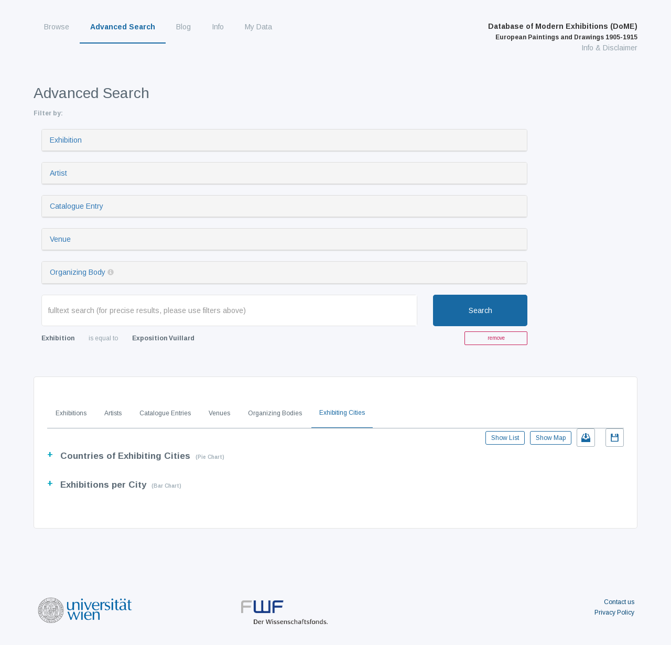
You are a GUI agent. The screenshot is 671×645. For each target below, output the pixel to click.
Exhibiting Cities (342, 412)
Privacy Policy (614, 612)
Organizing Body (77, 272)
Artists (113, 413)
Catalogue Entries (165, 413)
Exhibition (66, 140)
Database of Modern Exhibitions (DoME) (562, 31)
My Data (258, 27)
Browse (56, 27)
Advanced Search (122, 27)
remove (496, 338)
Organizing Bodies (275, 413)
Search (480, 310)
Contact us (619, 602)
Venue (60, 239)
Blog (183, 27)
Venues (219, 413)
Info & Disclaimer (609, 48)
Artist (58, 173)
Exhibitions (71, 413)
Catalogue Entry (76, 206)
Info (218, 27)
